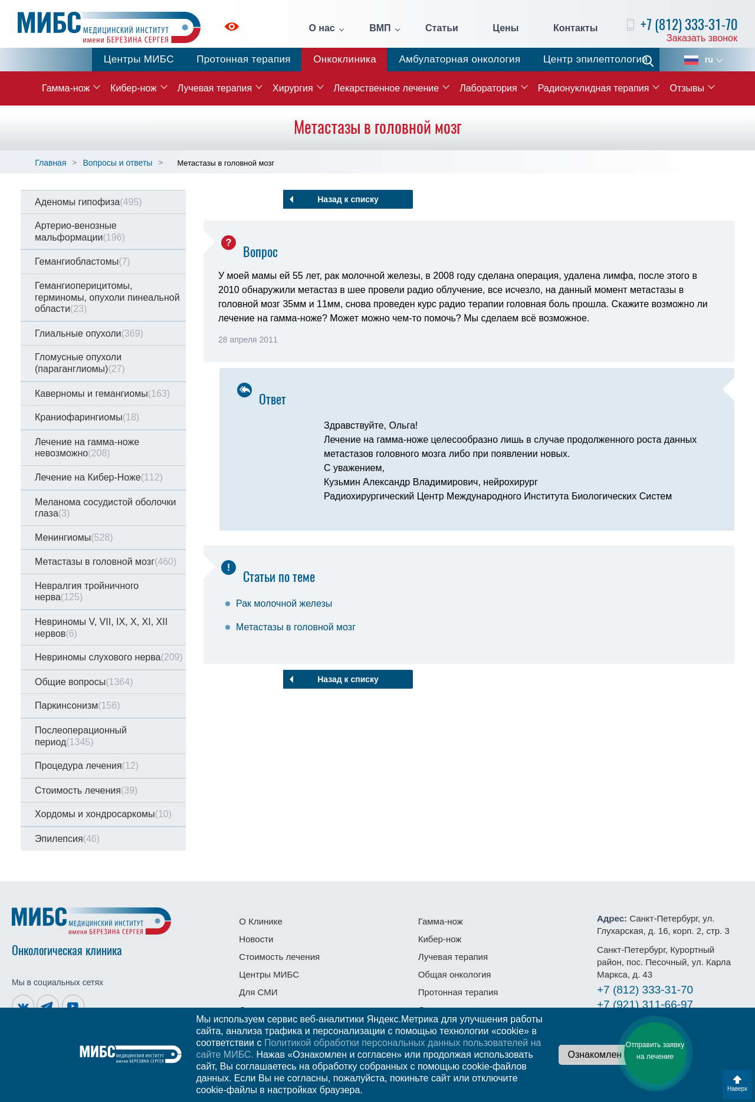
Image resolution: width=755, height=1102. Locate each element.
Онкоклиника (344, 59)
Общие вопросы (84, 682)
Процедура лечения (87, 766)
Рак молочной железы (284, 603)
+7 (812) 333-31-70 (689, 24)
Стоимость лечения (86, 790)
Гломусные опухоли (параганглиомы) (80, 363)
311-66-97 (645, 1004)
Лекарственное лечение (386, 88)
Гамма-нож (66, 88)
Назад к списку (348, 199)
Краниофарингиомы (87, 417)
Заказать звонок (702, 38)
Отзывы (686, 88)
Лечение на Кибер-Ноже (99, 477)
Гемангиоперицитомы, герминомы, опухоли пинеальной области (107, 297)
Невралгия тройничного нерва (87, 592)
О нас (321, 28)
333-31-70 (645, 989)
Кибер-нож (133, 88)
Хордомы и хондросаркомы (103, 814)
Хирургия (293, 88)
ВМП (379, 28)
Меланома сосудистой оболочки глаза (105, 508)
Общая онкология (454, 974)
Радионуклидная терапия (593, 88)
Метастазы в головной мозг (105, 562)
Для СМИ (258, 992)
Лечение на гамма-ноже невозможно (87, 448)
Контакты (575, 28)
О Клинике (260, 921)
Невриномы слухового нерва (109, 657)
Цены (505, 28)
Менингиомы (74, 537)
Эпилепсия (67, 839)
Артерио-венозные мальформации (80, 231)
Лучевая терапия (215, 88)
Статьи (441, 28)
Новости (256, 939)
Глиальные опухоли (89, 333)
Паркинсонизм (77, 705)
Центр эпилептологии (595, 59)
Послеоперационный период (81, 736)
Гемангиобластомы (82, 261)
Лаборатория (488, 88)
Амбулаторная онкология (459, 59)
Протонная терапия (243, 59)
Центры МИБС (139, 59)
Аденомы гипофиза (88, 202)
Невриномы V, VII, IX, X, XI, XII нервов (101, 628)
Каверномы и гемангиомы (102, 394)
